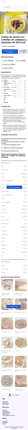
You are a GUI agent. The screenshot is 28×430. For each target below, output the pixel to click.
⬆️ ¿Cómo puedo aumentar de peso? (10, 150)
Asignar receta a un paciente (9, 51)
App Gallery (5, 404)
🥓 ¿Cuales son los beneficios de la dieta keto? (12, 147)
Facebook (5, 421)
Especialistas (5, 414)
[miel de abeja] (19, 87)
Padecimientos (6, 412)
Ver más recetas (13, 306)
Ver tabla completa (14, 187)
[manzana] (19, 93)
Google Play (5, 403)
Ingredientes (5, 411)
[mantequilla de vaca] (19, 90)
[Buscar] (15, 7)
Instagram (5, 422)
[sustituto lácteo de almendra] (19, 84)
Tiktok (4, 424)
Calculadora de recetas (8, 415)
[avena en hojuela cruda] (19, 96)
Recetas (4, 410)
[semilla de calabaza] (19, 81)
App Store (5, 401)
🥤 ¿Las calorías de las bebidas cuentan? (11, 144)
